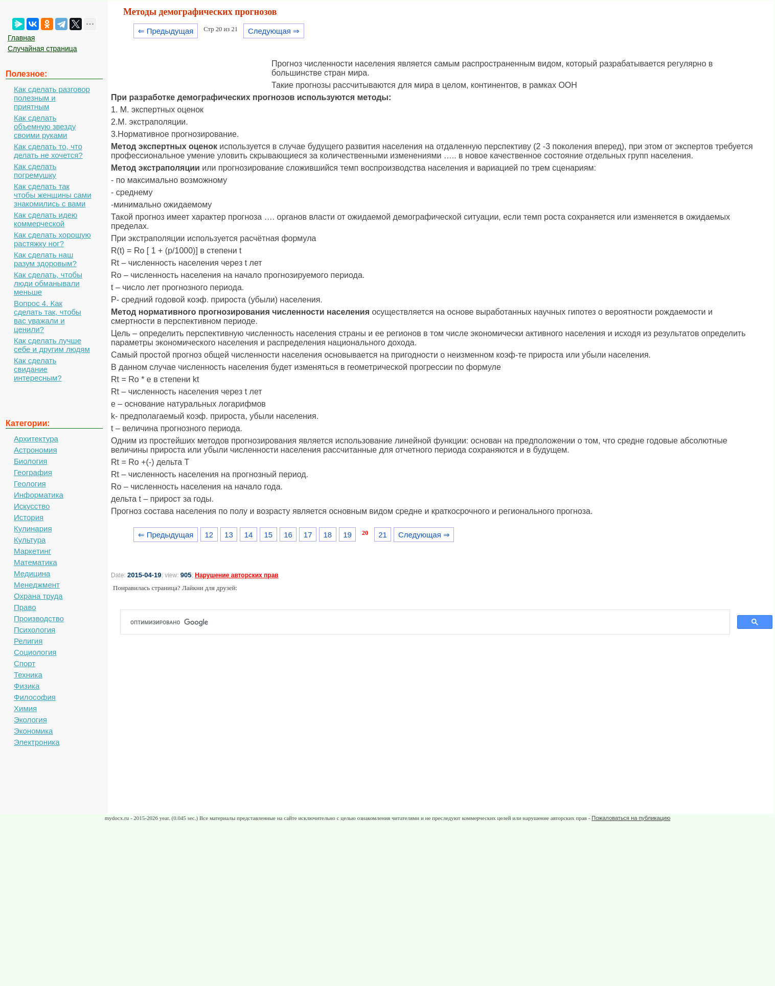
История (28, 517)
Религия (28, 641)
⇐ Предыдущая (166, 31)
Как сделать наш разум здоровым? (45, 259)
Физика (26, 686)
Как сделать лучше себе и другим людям (52, 345)
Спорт (24, 663)
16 (288, 534)
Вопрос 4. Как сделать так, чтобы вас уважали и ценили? (47, 316)
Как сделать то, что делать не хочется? (48, 150)
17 (308, 534)
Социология (35, 652)
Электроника (37, 742)
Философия (35, 697)
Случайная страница (42, 48)
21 (382, 534)
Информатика (38, 494)
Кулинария (33, 528)
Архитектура (36, 438)
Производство (39, 618)
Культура (29, 539)
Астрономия (35, 449)
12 (208, 534)
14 (248, 534)
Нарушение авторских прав (236, 575)
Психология (34, 629)
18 (328, 534)
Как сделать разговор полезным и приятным (52, 98)
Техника (28, 674)
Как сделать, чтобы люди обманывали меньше (48, 283)
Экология (30, 719)
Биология (30, 461)
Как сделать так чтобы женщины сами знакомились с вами (53, 195)
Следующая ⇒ (274, 31)
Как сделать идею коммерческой (45, 219)
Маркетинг (32, 551)
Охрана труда (38, 596)
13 (228, 534)
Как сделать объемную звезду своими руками (45, 126)
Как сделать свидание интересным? (38, 369)
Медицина (32, 573)
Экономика (33, 730)
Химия (25, 708)
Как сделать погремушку (35, 170)
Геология (30, 483)
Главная (21, 38)
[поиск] (429, 622)
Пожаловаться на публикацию (630, 818)
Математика (35, 562)
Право (25, 607)
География (33, 472)
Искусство (32, 506)
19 (347, 534)
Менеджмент (37, 584)
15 (268, 534)
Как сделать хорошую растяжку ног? (52, 239)
